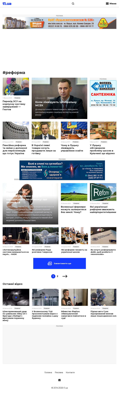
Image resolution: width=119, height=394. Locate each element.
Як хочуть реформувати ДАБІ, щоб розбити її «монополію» (103, 252)
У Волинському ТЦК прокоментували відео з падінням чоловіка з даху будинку (45, 314)
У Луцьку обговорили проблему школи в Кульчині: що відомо (102, 149)
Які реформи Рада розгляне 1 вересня (42, 251)
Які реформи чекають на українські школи (74, 251)
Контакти (70, 372)
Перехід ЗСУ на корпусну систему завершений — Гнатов (14, 105)
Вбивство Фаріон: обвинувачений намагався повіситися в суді (73, 314)
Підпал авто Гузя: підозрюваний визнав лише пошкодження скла (104, 313)
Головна (48, 372)
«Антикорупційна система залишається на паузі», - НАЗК (15, 252)
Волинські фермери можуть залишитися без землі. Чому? (73, 209)
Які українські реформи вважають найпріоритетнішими (103, 209)
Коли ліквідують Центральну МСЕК (56, 103)
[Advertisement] (59, 49)
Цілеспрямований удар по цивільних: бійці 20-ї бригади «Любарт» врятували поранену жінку (15, 315)
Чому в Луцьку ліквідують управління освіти (72, 148)
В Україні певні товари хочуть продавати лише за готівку (44, 149)
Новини (17, 98)
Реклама (59, 372)
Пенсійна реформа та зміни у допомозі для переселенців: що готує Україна (15, 149)
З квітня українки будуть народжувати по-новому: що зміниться (27, 199)
